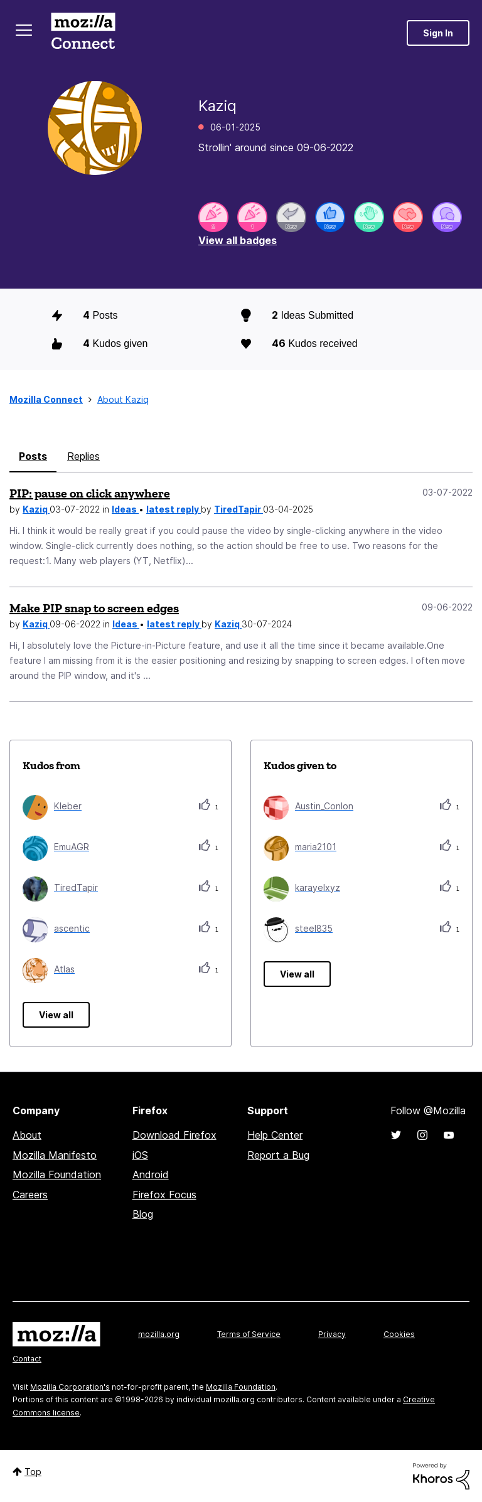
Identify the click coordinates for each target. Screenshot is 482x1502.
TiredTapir (238, 509)
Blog (142, 1214)
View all (56, 1014)
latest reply (173, 509)
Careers (30, 1194)
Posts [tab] (33, 456)
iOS (140, 1155)
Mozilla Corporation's (70, 1387)
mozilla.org (158, 1334)
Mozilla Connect (83, 33)
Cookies (399, 1334)
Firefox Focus (164, 1194)
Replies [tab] (83, 456)
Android (150, 1174)
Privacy (332, 1334)
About (27, 1135)
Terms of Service (249, 1334)
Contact (27, 1358)
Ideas (125, 509)
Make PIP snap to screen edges (94, 607)
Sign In (438, 33)
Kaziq (36, 509)
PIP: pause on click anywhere (89, 493)
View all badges (237, 240)
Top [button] (32, 1471)
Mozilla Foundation (57, 1174)
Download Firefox (174, 1135)
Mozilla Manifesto (55, 1155)
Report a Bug (278, 1155)
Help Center (275, 1135)
